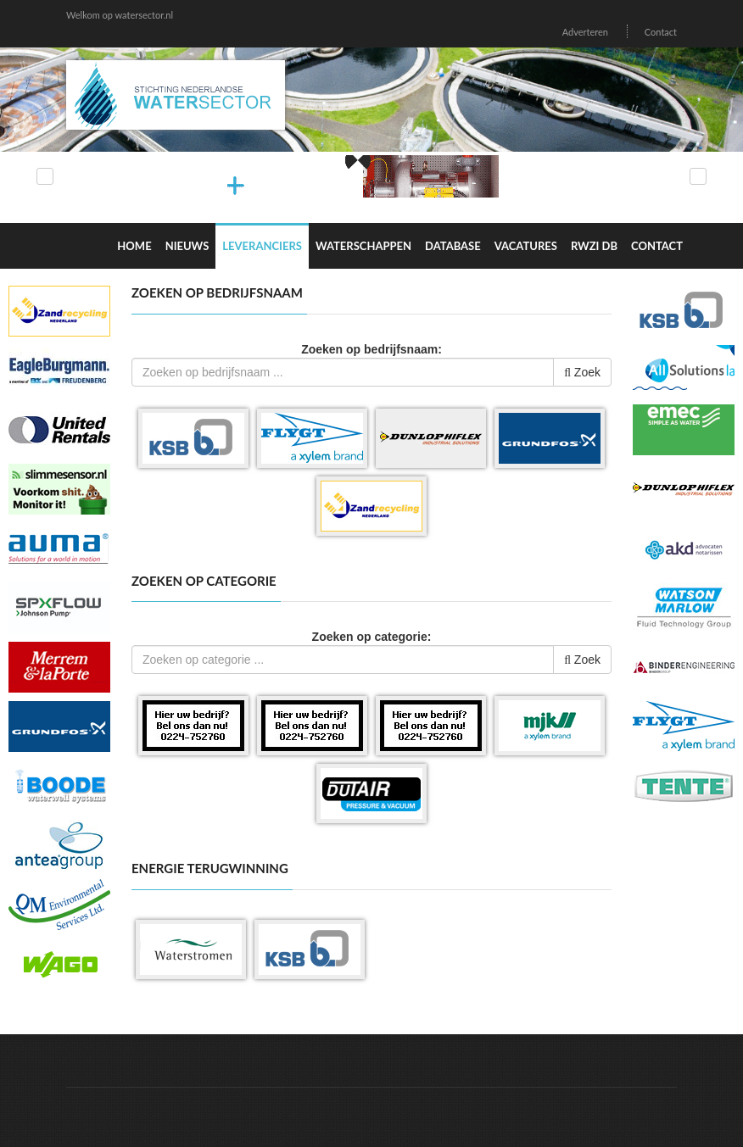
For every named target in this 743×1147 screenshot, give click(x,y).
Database (453, 246)
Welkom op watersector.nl (119, 14)
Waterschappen (363, 246)
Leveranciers (262, 246)
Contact (661, 31)
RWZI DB (594, 246)
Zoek (582, 372)
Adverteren (585, 31)
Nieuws (187, 246)
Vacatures (525, 246)
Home (134, 246)
